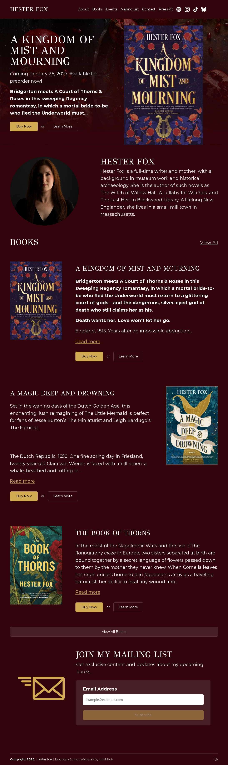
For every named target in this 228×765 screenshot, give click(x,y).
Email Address (100, 689)
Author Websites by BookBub (91, 759)
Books (97, 9)
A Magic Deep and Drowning (62, 393)
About (83, 9)
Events (111, 9)
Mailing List (130, 9)
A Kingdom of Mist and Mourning (52, 50)
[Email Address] (143, 699)
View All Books (114, 632)
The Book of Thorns (112, 533)
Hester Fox (29, 9)
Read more (87, 341)
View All (209, 242)
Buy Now (24, 126)
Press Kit (166, 9)
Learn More (63, 126)
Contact (148, 9)
